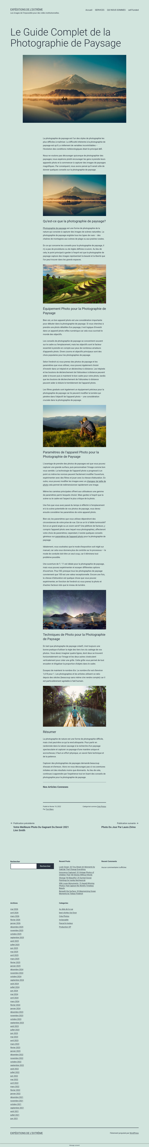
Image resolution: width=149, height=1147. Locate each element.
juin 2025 (14, 948)
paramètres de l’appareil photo (69, 536)
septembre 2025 (17, 937)
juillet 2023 (14, 1030)
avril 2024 (14, 998)
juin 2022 (14, 1076)
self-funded (133, 10)
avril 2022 (14, 1083)
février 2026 (15, 920)
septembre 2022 (17, 1065)
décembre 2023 (16, 1012)
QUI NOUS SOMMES (116, 10)
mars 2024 (14, 1001)
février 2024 (15, 1005)
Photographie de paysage (54, 228)
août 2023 (14, 1026)
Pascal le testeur (66, 923)
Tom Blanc (50, 809)
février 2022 (15, 1090)
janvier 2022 (15, 1094)
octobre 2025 (15, 934)
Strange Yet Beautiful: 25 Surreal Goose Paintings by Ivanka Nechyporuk (75, 879)
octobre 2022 (15, 1062)
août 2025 (14, 941)
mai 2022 (14, 1079)
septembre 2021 (17, 1108)
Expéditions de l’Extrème (26, 1133)
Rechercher (15, 861)
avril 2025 (14, 955)
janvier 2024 (15, 1008)
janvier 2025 (15, 966)
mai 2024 (14, 994)
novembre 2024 (16, 973)
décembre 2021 (16, 1097)
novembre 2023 (16, 1015)
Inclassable (63, 920)
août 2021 (14, 1111)
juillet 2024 (14, 987)
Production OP (65, 927)
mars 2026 (14, 916)
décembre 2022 (16, 1054)
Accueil (88, 10)
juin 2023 (14, 1033)
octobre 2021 (15, 1104)
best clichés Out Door (68, 913)
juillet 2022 (14, 1072)
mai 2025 (14, 952)
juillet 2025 (14, 945)
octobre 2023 (15, 1019)
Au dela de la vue (66, 909)
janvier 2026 (15, 923)
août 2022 (14, 1069)
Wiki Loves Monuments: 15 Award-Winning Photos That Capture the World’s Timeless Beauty (76, 885)
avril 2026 (14, 913)
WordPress (134, 1133)
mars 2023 (14, 1044)
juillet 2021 (14, 1115)
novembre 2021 (16, 1101)
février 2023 (15, 1047)
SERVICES (99, 10)
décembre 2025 (16, 927)
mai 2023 (14, 1037)
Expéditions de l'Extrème (26, 9)
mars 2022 (14, 1086)
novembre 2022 (16, 1058)
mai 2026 (14, 909)
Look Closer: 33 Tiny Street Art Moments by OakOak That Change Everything (77, 868)
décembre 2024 (16, 969)
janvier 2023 (15, 1051)
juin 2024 (14, 991)
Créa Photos (101, 806)
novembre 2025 (16, 930)
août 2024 (14, 984)
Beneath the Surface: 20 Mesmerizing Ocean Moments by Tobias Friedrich (77, 892)
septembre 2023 (17, 1023)
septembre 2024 (17, 980)
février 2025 (15, 962)
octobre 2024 (15, 976)
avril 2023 (14, 1040)
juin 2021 (14, 1118)
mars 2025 (14, 959)
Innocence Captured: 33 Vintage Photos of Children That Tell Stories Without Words (76, 873)
